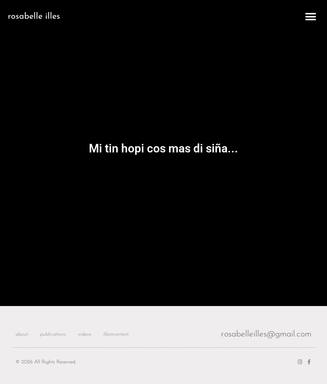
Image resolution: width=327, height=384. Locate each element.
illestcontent (116, 334)
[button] (310, 16)
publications (53, 334)
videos (84, 334)
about (22, 334)
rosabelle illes (34, 16)
